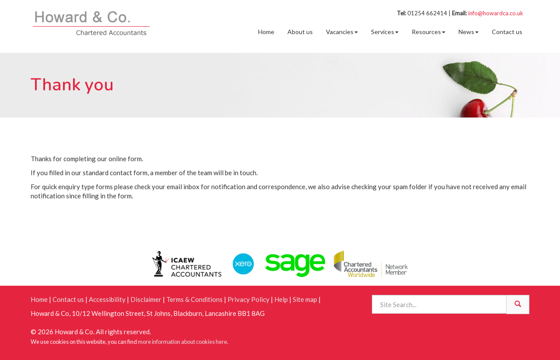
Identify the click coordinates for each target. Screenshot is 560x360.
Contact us (507, 31)
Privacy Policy (249, 299)
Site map (305, 299)
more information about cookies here (182, 341)
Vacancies (342, 31)
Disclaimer (145, 299)
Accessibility (107, 299)
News (468, 31)
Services (385, 31)
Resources (428, 31)
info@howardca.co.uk (495, 13)
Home (266, 31)
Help (281, 299)
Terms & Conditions (194, 299)
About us (300, 31)
